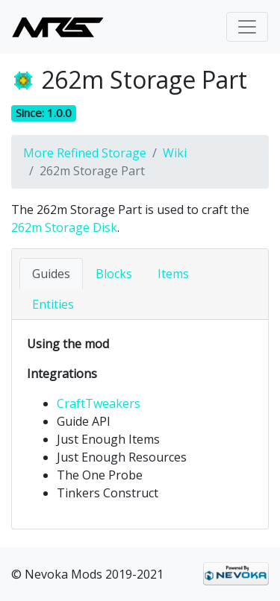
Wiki (175, 153)
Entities (53, 304)
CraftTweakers (98, 403)
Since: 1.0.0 (44, 112)
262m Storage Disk (64, 227)
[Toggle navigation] (247, 27)
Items (173, 273)
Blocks (114, 273)
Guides (51, 273)
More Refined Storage (84, 153)
